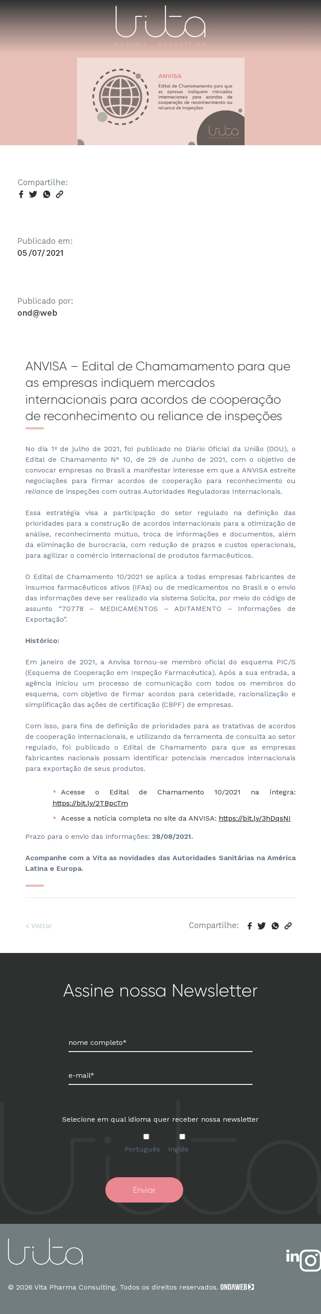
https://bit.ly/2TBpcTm (90, 803)
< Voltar (38, 925)
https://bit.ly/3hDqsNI (255, 818)
